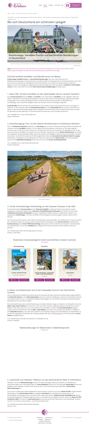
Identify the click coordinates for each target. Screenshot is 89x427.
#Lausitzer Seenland (25, 69)
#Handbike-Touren (50, 69)
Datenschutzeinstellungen (15, 420)
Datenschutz (48, 417)
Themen (50, 5)
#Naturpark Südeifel (44, 70)
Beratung (47, 419)
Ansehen (13, 280)
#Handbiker (19, 70)
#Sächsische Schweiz (38, 69)
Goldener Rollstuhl (44, 421)
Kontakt (40, 419)
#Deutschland (61, 69)
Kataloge (57, 5)
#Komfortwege (55, 70)
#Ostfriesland (15, 69)
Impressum (40, 417)
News (45, 5)
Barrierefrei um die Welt (44, 423)
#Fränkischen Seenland (31, 70)
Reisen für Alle (30, 222)
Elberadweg (57, 313)
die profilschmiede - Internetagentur (72, 417)
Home (40, 5)
